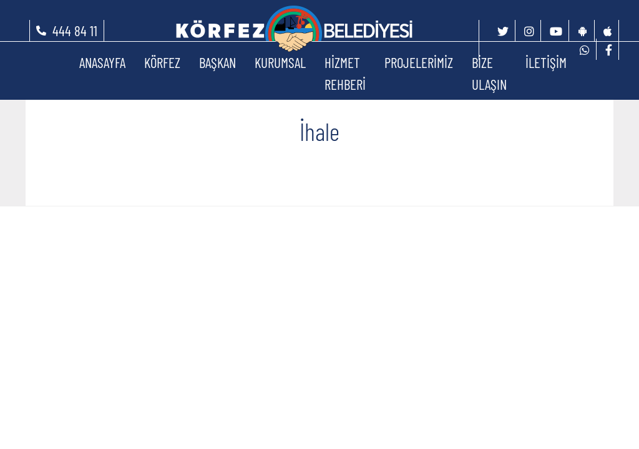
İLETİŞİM (546, 62)
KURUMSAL (280, 62)
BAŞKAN (217, 62)
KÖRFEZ (162, 62)
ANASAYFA (102, 62)
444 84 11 (74, 30)
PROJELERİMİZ (418, 62)
